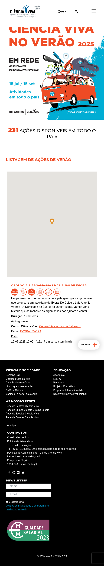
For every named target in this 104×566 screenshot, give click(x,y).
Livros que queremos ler (19, 386)
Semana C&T (13, 375)
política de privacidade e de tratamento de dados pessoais (28, 507)
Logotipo (11, 425)
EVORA (36, 331)
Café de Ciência (15, 390)
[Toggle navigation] (93, 11)
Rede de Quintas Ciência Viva (22, 417)
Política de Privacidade (20, 441)
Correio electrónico (17, 437)
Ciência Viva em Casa (18, 382)
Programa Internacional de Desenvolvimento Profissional (70, 392)
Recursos (58, 382)
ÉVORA (25, 331)
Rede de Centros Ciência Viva (22, 406)
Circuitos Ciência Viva (18, 378)
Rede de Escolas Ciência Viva (22, 413)
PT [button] (61, 11)
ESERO (57, 378)
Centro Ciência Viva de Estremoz (59, 326)
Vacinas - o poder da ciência (21, 394)
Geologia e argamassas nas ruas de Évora (49, 285)
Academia (59, 375)
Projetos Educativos (64, 386)
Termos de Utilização (19, 445)
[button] (52, 221)
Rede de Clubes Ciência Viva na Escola (27, 409)
